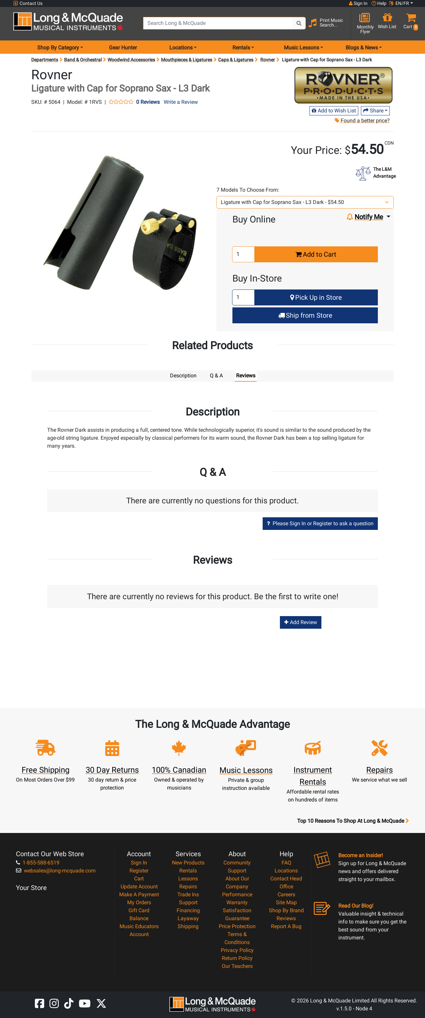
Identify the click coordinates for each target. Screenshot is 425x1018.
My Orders (139, 902)
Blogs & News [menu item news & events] (362, 47)
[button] (409, 24)
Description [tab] (183, 375)
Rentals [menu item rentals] (241, 47)
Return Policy (237, 958)
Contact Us (27, 3)
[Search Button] (299, 23)
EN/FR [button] (399, 3)
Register (138, 870)
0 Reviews (148, 102)
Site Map (286, 902)
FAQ (286, 862)
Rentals (188, 870)
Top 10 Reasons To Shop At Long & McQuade (353, 821)
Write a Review (181, 102)
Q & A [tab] (216, 375)
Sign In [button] (358, 3)
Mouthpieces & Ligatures (186, 59)
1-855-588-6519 (37, 862)
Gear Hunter (123, 47)
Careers (286, 894)
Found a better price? (362, 120)
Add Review (300, 622)
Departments (44, 59)
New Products (188, 862)
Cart (139, 878)
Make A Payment (139, 894)
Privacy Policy (237, 950)
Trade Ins (188, 894)
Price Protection (237, 926)
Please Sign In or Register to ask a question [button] (320, 523)
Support (188, 902)
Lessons (188, 878)
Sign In (139, 862)
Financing (188, 910)
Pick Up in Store (316, 297)
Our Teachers (237, 966)
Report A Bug (286, 926)
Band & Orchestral (83, 59)
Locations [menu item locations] (181, 47)
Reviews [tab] (245, 375)
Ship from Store (305, 315)
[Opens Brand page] (343, 85)
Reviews (286, 918)
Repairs (188, 886)
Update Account (139, 886)
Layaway (188, 918)
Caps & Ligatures (235, 59)
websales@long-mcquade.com (56, 870)
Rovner (267, 59)
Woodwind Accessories (131, 59)
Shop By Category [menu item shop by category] (58, 47)
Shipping (188, 926)
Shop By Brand (286, 910)
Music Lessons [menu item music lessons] (301, 47)
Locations (286, 870)
